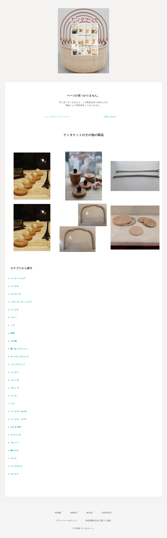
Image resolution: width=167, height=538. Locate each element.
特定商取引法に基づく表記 (98, 520)
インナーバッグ (17, 278)
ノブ (12, 325)
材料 (12, 333)
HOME (58, 513)
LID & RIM (15, 427)
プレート (14, 443)
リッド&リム (16, 466)
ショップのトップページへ (57, 117)
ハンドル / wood (18, 411)
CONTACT (107, 513)
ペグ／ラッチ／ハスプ (21, 302)
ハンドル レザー (18, 419)
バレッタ (14, 380)
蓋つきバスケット (18, 349)
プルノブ (14, 388)
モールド (14, 474)
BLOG (90, 513)
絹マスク (14, 450)
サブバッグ (15, 435)
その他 (13, 341)
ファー (13, 317)
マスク (13, 458)
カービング (15, 294)
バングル (14, 286)
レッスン (14, 372)
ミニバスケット (17, 364)
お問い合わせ (110, 117)
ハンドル (14, 310)
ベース (13, 396)
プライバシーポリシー (66, 520)
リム (12, 403)
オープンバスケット (20, 356)
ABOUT (74, 513)
